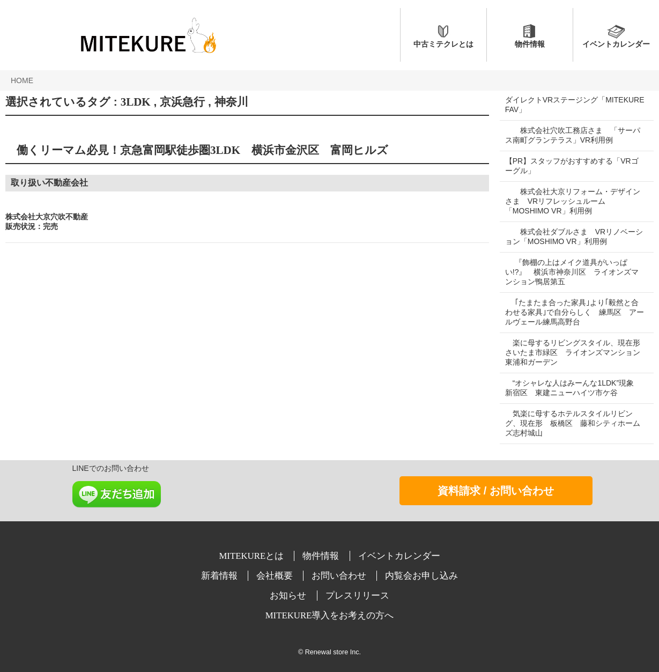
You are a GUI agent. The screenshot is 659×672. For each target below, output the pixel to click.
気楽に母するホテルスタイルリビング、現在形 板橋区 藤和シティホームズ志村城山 (572, 423)
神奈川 (231, 101)
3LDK (136, 101)
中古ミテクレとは (443, 44)
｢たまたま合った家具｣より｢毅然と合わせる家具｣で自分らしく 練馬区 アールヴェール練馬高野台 (572, 312)
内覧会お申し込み (421, 576)
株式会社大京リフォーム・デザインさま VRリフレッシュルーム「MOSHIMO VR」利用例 (572, 201)
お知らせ (289, 595)
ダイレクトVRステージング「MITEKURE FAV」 (551, 104)
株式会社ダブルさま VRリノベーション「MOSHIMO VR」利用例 (570, 236)
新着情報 (220, 576)
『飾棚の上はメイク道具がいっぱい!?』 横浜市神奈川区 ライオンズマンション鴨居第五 (572, 272)
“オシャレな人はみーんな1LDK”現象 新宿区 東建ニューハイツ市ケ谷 (573, 388)
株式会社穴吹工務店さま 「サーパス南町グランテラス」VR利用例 (572, 135)
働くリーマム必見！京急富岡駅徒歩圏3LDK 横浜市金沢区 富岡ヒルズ (196, 150)
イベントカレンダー (616, 44)
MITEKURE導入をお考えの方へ (329, 615)
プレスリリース (357, 595)
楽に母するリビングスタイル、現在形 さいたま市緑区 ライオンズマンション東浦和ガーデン (576, 352)
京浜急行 (182, 101)
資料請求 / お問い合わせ (496, 491)
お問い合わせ (340, 576)
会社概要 (275, 576)
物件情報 (530, 44)
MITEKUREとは (252, 556)
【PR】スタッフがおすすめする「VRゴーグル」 (572, 166)
